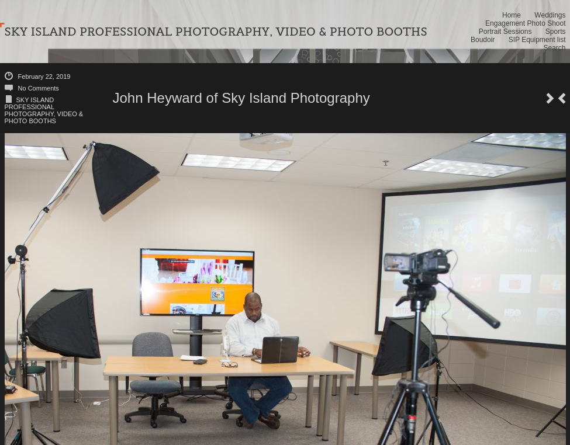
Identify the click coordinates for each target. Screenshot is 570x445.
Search (554, 48)
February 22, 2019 (44, 76)
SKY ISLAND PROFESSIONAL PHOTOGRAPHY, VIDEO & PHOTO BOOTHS (44, 110)
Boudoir (483, 40)
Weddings (549, 15)
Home (511, 15)
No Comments (38, 88)
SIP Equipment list (537, 40)
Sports (555, 31)
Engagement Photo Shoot (525, 23)
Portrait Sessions (505, 31)
